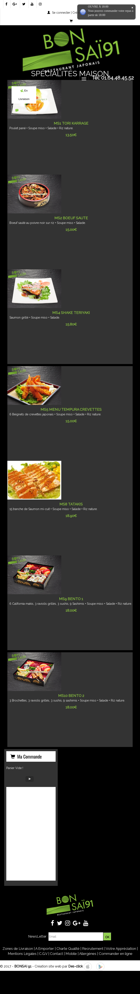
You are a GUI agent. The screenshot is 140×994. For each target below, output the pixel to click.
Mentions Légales (22, 953)
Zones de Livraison (18, 948)
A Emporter (24, 110)
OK (107, 937)
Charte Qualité (68, 948)
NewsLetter (37, 936)
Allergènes (87, 953)
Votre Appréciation (121, 948)
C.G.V (43, 953)
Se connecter (61, 12)
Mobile (71, 953)
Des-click (75, 966)
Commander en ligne (115, 953)
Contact (56, 953)
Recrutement (92, 948)
